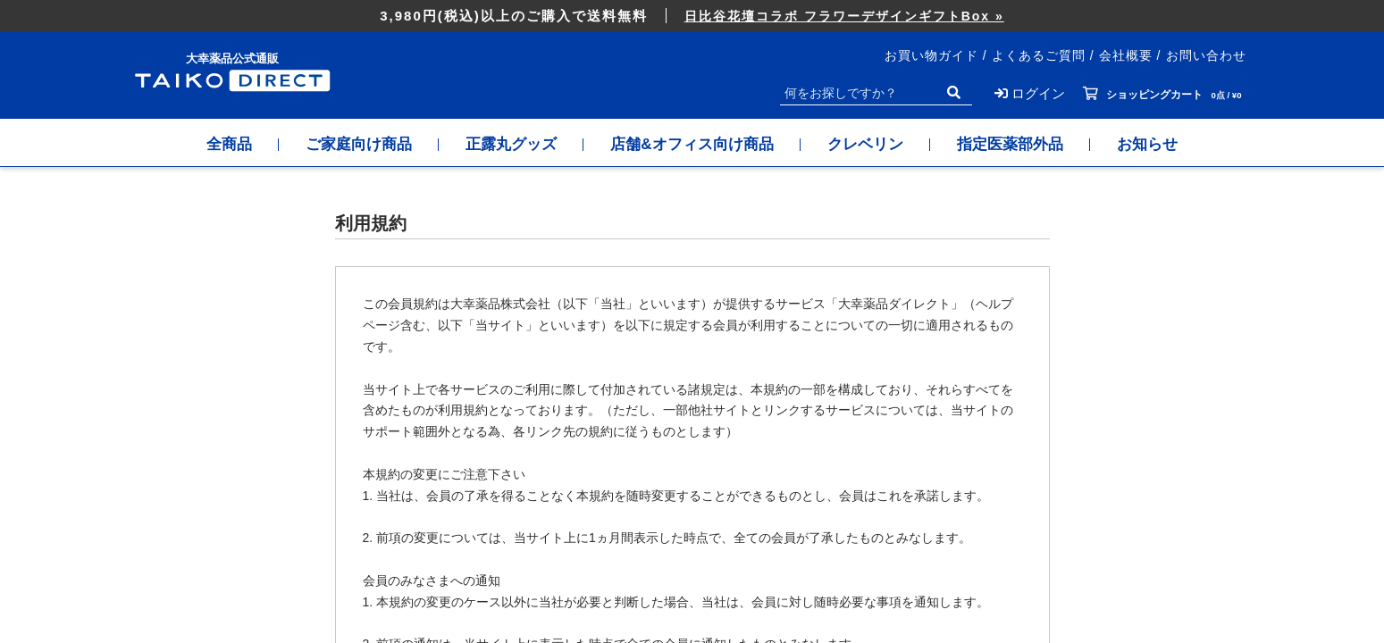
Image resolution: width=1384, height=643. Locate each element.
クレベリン (865, 144)
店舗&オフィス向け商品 (691, 144)
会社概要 (1126, 55)
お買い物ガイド (931, 55)
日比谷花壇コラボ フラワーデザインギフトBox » (844, 16)
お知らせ (1147, 144)
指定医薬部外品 (1010, 144)
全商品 (229, 144)
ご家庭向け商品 (359, 144)
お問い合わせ (1206, 55)
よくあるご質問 (1039, 55)
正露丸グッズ (511, 144)
